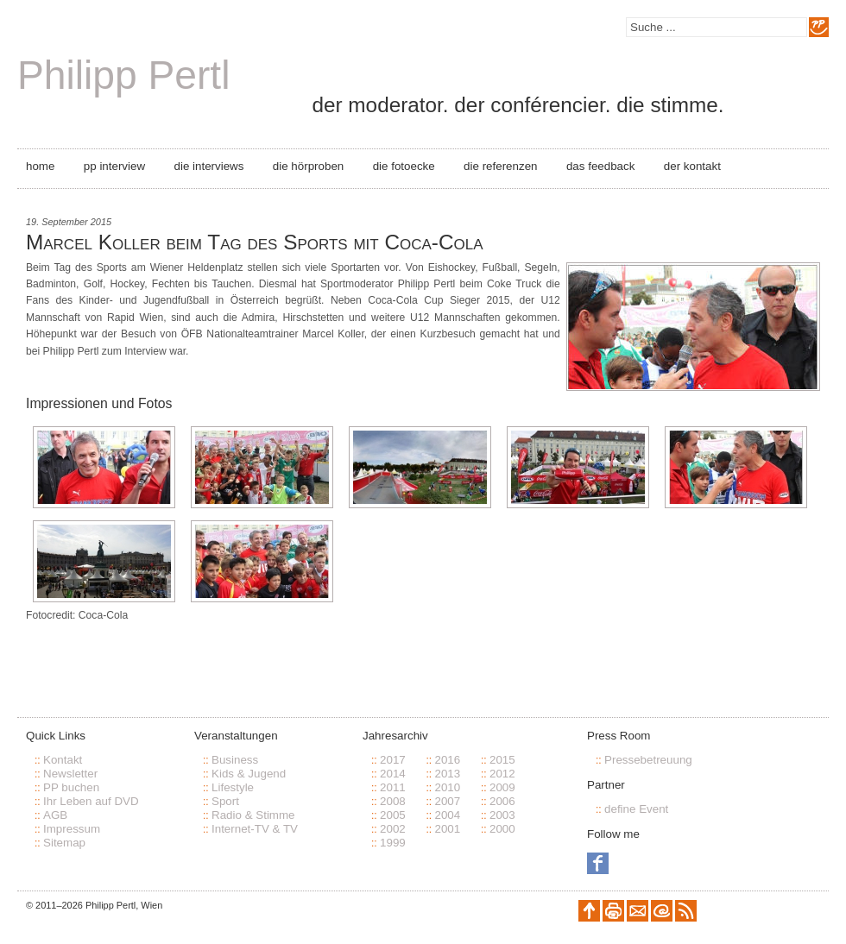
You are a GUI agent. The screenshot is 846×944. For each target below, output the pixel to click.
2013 (447, 773)
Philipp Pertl (123, 75)
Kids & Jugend (249, 773)
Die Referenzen (500, 166)
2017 (393, 759)
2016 (447, 759)
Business (235, 759)
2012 (502, 773)
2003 (502, 815)
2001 (447, 828)
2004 (447, 815)
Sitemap (64, 842)
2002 (393, 828)
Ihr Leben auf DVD (91, 801)
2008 (393, 801)
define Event (636, 808)
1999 (393, 842)
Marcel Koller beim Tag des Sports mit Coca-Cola (254, 242)
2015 (502, 759)
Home (40, 166)
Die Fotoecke (404, 166)
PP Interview (114, 166)
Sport (225, 801)
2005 (393, 815)
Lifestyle (233, 787)
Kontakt (62, 759)
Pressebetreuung (648, 759)
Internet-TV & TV (255, 828)
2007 (447, 801)
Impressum (71, 828)
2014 (393, 773)
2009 (502, 787)
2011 (393, 787)
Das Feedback (600, 166)
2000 (502, 828)
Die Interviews (209, 166)
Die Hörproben (308, 166)
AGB (55, 815)
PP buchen (71, 787)
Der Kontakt (692, 166)
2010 (447, 787)
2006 (502, 801)
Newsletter (70, 773)
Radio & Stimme (253, 815)
